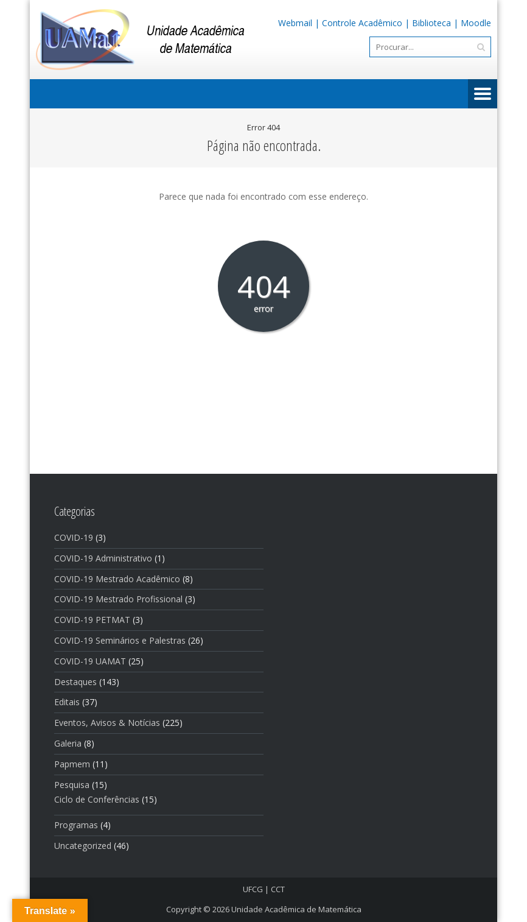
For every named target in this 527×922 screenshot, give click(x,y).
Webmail (295, 23)
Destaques (75, 682)
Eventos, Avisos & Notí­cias (107, 722)
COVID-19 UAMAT (90, 661)
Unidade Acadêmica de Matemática (296, 909)
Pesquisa (71, 784)
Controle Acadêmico (362, 23)
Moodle (476, 23)
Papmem (72, 764)
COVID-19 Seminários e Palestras (120, 640)
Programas (76, 825)
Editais (67, 702)
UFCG (253, 889)
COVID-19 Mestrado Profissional (118, 599)
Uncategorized (82, 845)
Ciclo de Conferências (96, 799)
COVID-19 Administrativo (103, 558)
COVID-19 (73, 537)
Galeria (68, 743)
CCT (278, 889)
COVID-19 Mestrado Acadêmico (117, 579)
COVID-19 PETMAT (92, 619)
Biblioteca (431, 23)
